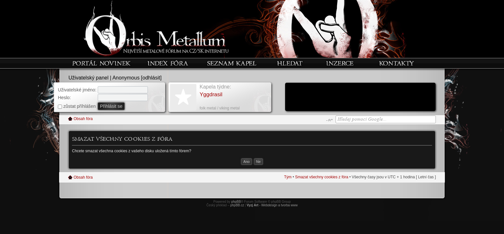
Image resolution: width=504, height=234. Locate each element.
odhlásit (151, 77)
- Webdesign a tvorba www (272, 205)
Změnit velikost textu (329, 120)
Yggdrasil (211, 94)
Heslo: (64, 97)
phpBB (236, 201)
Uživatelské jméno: (77, 89)
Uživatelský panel (88, 77)
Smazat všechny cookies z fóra (321, 177)
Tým (288, 177)
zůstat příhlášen (77, 106)
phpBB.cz (237, 205)
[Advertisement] (360, 97)
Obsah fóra (83, 119)
